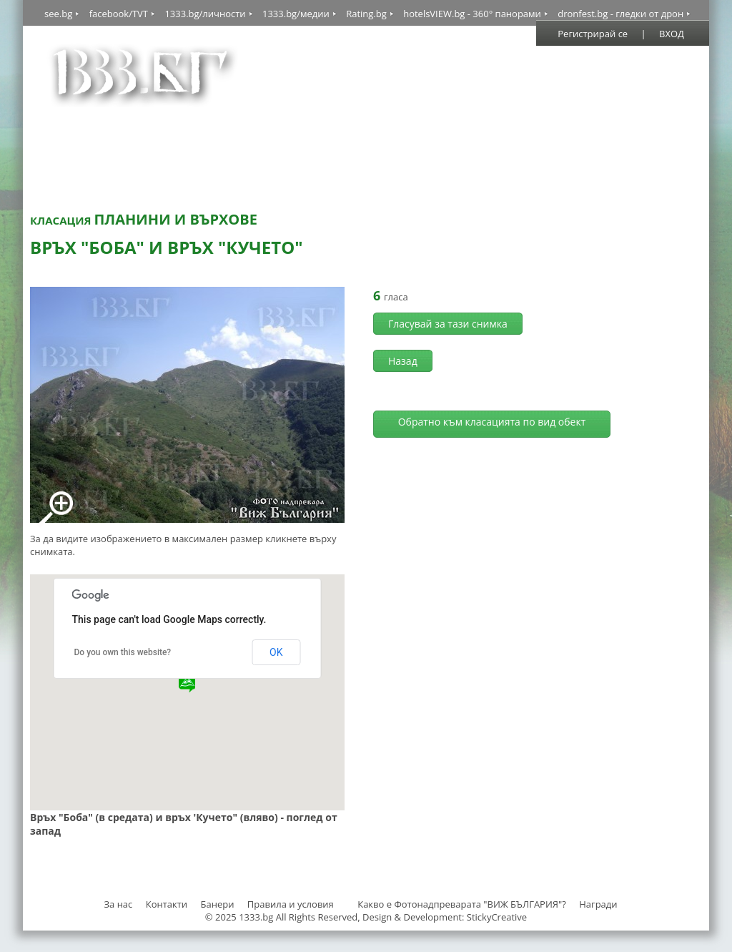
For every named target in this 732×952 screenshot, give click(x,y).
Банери (219, 904)
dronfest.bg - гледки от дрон (620, 13)
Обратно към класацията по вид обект (492, 421)
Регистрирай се (593, 33)
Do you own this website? (123, 652)
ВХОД (671, 33)
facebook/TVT (118, 13)
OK (275, 652)
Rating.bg (366, 13)
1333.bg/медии (296, 13)
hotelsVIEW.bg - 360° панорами (472, 13)
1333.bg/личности (204, 13)
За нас (118, 904)
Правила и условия (290, 904)
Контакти (166, 904)
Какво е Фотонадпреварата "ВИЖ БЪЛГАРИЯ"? (461, 904)
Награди (598, 904)
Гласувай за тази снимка (448, 323)
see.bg (58, 13)
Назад (402, 361)
